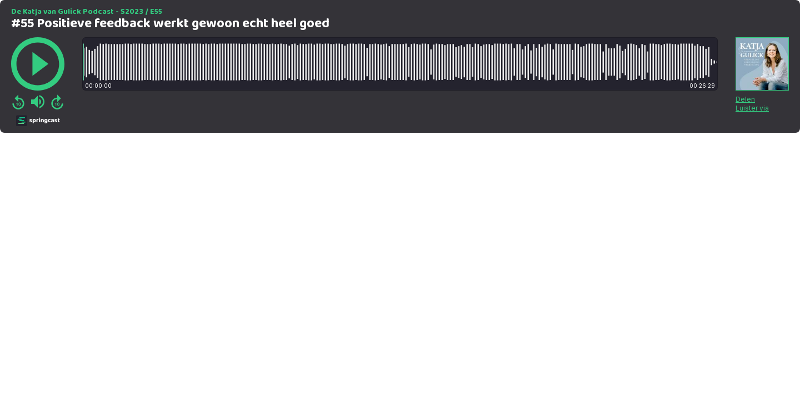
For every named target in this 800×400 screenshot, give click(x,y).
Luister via (752, 108)
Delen (745, 99)
